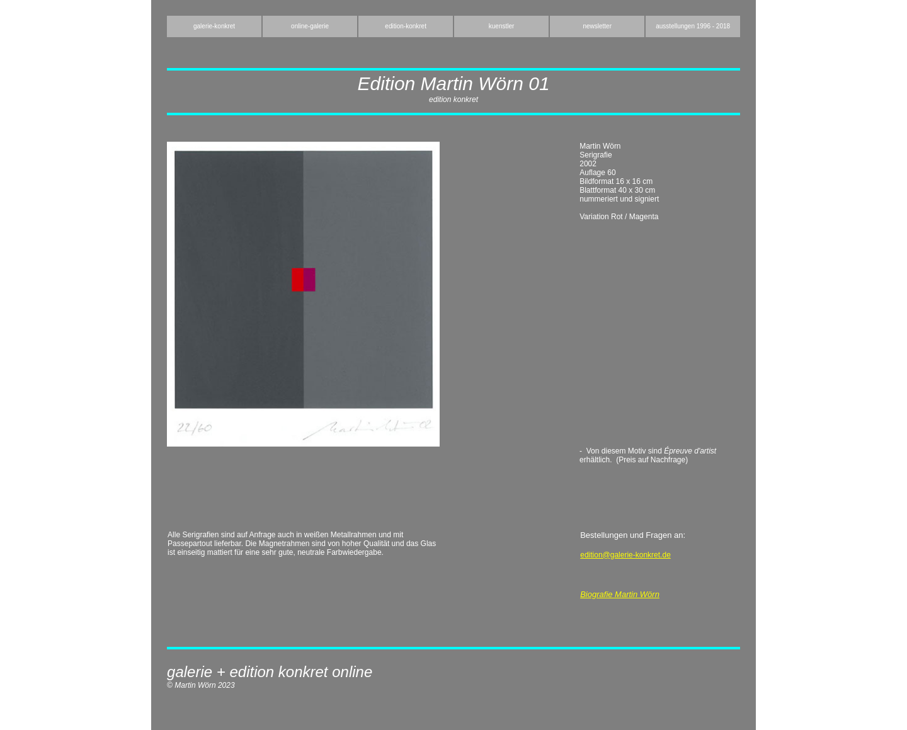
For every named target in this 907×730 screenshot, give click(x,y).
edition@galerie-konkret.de (625, 554)
